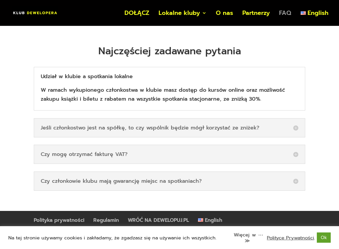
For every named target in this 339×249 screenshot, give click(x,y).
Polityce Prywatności (290, 238)
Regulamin (106, 220)
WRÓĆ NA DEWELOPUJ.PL (158, 220)
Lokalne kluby (179, 14)
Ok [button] (324, 237)
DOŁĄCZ (136, 14)
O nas (224, 14)
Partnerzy (256, 14)
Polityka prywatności (59, 220)
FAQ (285, 14)
